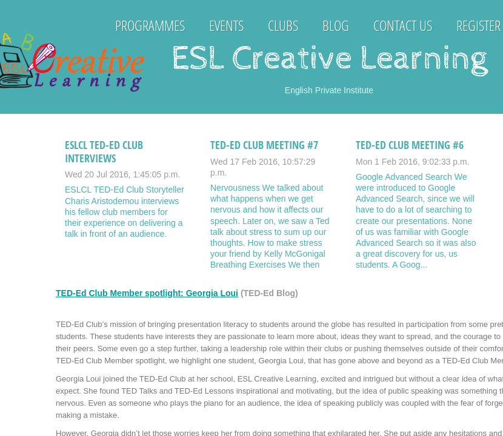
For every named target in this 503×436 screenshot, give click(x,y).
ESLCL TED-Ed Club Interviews (104, 151)
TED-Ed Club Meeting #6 (410, 144)
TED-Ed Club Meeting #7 (264, 144)
